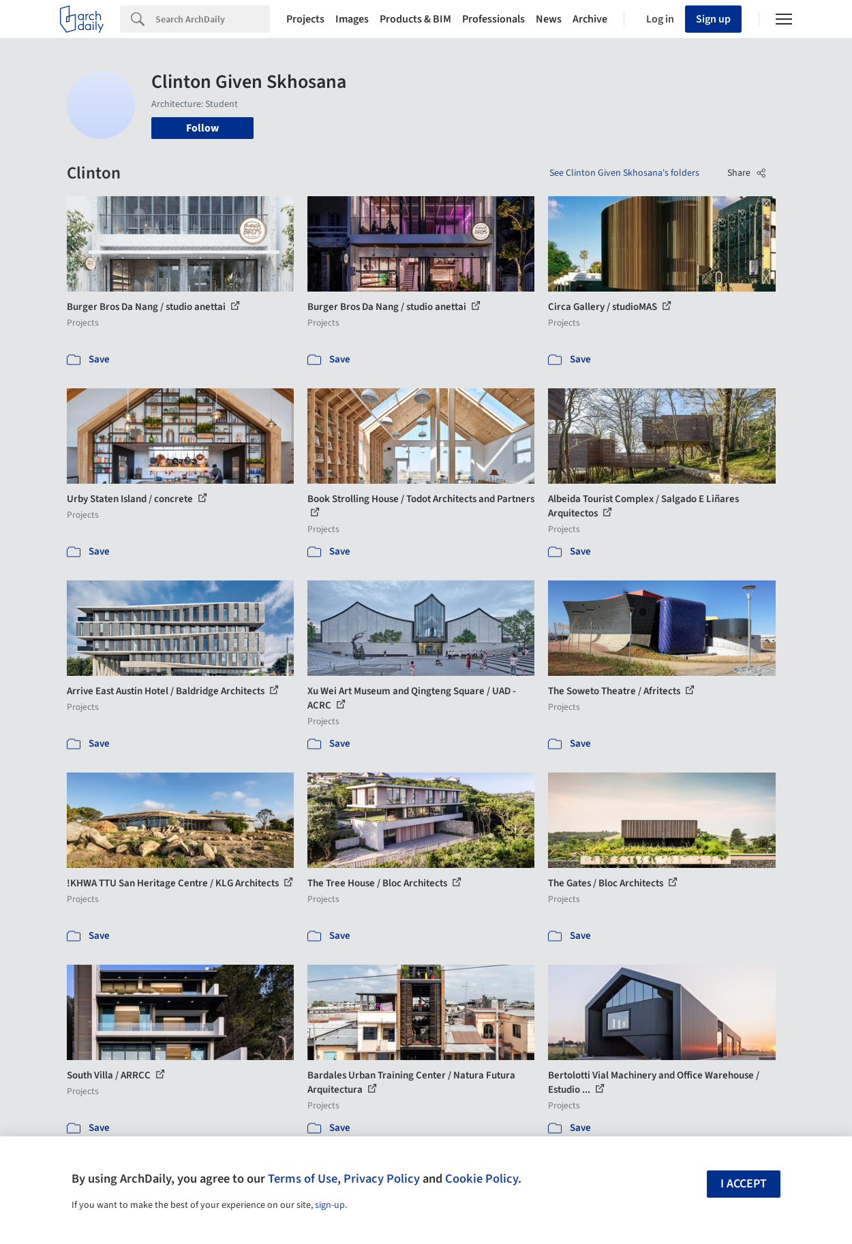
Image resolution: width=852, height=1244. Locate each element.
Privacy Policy (382, 1178)
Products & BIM (415, 19)
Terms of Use (302, 1178)
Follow (202, 128)
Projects (305, 19)
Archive (590, 19)
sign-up (330, 1205)
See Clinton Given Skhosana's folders (624, 173)
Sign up (713, 19)
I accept (743, 1183)
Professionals (493, 19)
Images (352, 19)
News (549, 19)
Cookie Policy (481, 1178)
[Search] (212, 19)
